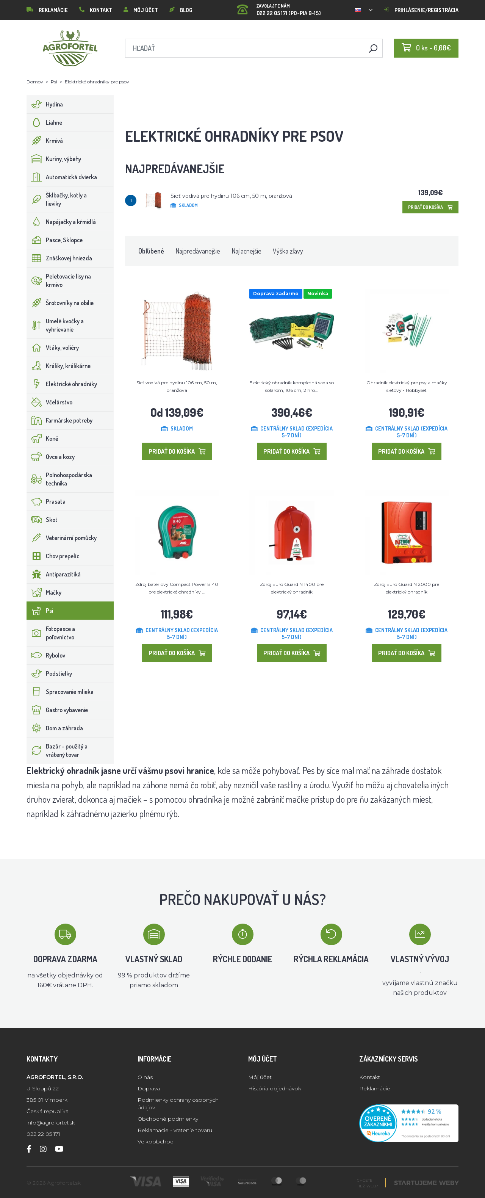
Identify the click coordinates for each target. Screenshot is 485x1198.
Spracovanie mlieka (60, 691)
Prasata (46, 501)
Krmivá (45, 140)
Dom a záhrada (55, 728)
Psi (54, 82)
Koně (42, 438)
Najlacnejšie (246, 251)
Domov (35, 82)
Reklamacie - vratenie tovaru (175, 1130)
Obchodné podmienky (168, 1118)
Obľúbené (151, 251)
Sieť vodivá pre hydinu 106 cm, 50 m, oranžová (231, 196)
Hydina (45, 104)
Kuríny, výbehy (54, 159)
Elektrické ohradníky (62, 384)
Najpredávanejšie (197, 251)
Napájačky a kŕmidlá (61, 222)
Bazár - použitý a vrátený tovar (57, 750)
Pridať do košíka (430, 207)
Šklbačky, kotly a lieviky (57, 199)
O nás (145, 1077)
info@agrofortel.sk (51, 1122)
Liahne (44, 122)
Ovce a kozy (51, 457)
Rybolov (46, 655)
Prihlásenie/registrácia (421, 10)
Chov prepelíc (53, 556)
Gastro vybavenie (57, 710)
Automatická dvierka (62, 177)
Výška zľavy (288, 251)
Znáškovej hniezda (59, 258)
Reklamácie (47, 10)
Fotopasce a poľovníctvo (51, 633)
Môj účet (141, 10)
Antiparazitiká (54, 574)
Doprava (149, 1088)
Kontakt (95, 10)
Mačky (44, 592)
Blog (180, 10)
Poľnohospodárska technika (59, 479)
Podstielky (49, 673)
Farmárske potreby (59, 420)
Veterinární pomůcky (62, 538)
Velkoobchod (156, 1141)
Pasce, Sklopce (55, 240)
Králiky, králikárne (59, 366)
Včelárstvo (49, 402)
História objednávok (274, 1088)
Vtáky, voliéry (53, 347)
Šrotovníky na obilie (60, 303)
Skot (42, 519)
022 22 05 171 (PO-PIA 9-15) (279, 7)
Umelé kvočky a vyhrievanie (55, 325)
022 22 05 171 (43, 1134)
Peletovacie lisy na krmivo (59, 280)
